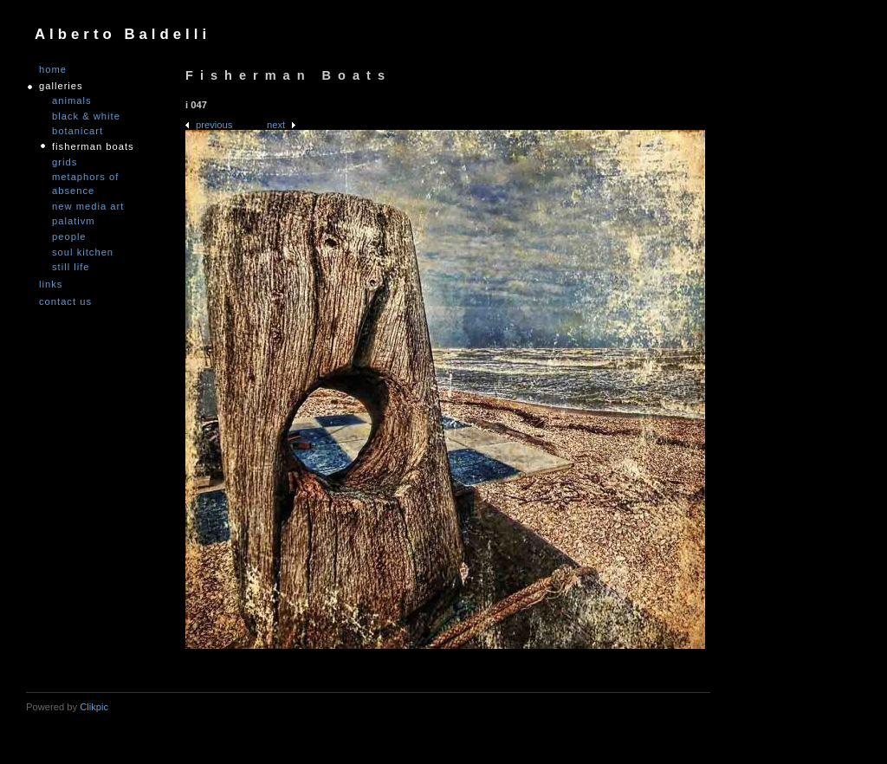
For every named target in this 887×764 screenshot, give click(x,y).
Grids (64, 162)
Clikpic (94, 707)
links (50, 284)
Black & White (86, 116)
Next (276, 125)
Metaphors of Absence (85, 184)
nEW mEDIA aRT (88, 206)
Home (53, 69)
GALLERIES (61, 86)
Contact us (65, 302)
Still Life (71, 267)
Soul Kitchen (82, 252)
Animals (72, 100)
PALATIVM (73, 221)
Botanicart (77, 131)
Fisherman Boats (93, 146)
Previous (214, 125)
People (69, 236)
